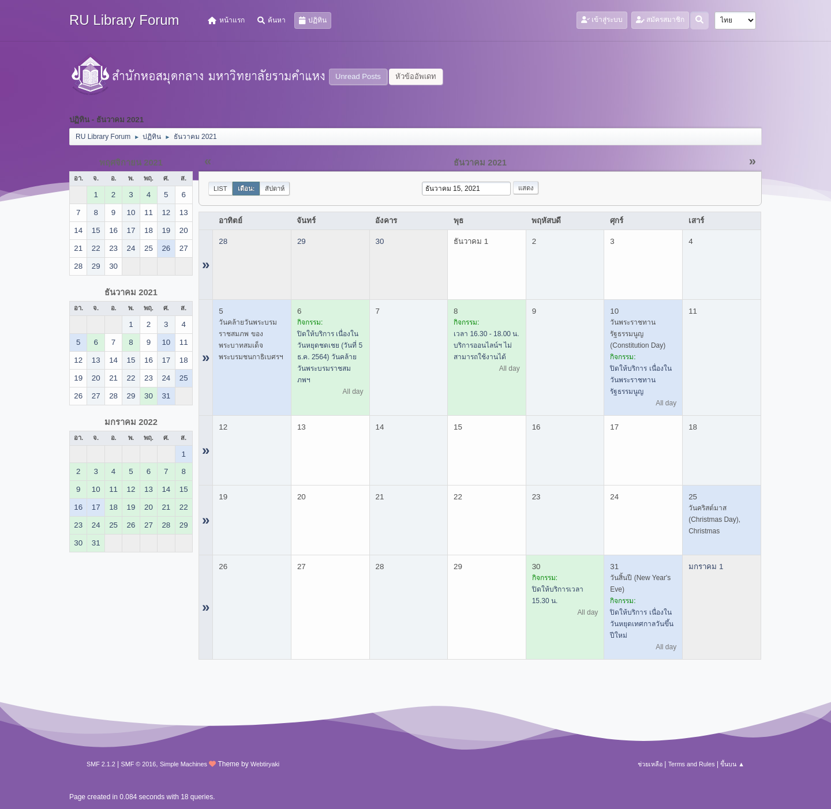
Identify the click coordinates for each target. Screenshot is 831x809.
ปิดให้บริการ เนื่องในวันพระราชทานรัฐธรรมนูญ (640, 380)
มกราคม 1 (705, 566)
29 (301, 241)
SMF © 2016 (138, 764)
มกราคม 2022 (131, 422)
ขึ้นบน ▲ (732, 764)
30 (380, 241)
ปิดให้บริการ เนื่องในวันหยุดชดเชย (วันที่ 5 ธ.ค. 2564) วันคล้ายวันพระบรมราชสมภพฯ (329, 357)
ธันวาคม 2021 (131, 292)
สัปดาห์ (275, 188)
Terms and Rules (691, 764)
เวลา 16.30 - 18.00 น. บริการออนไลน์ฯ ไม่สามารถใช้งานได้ (486, 345)
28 (223, 241)
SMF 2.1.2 (101, 764)
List (220, 188)
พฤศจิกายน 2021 (131, 162)
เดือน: (246, 188)
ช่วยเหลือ (650, 764)
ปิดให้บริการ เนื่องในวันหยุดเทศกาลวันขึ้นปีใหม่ (641, 623)
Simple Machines (183, 764)
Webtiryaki (264, 764)
